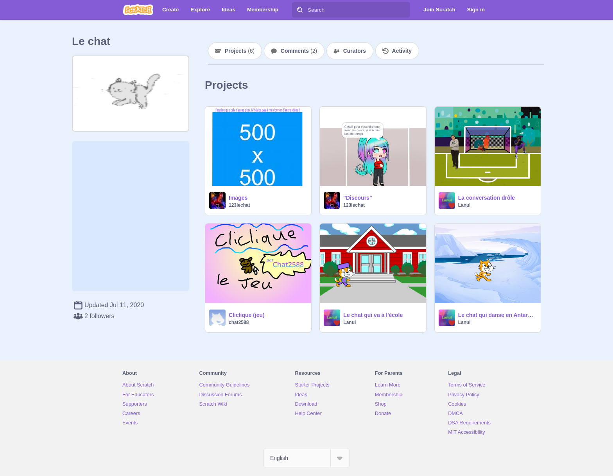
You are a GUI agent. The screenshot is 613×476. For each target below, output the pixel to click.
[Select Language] (306, 458)
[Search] (300, 10)
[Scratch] (138, 10)
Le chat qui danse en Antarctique (497, 315)
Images (238, 198)
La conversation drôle (486, 198)
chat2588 (239, 322)
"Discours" (357, 198)
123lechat (239, 205)
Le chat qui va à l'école (373, 315)
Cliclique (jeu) (247, 315)
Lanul (464, 205)
